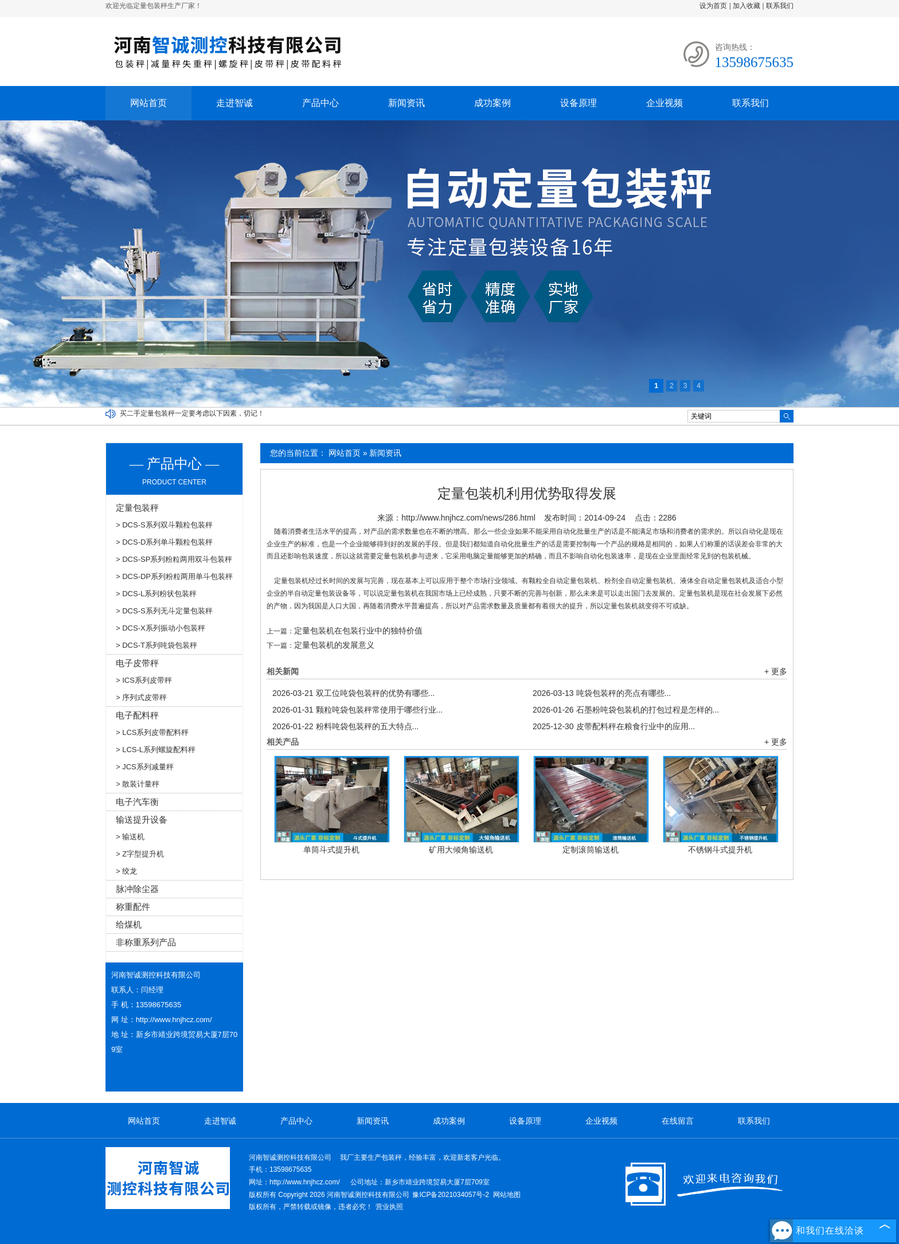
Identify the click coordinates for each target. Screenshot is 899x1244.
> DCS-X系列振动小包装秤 (160, 628)
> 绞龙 (126, 871)
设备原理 (578, 103)
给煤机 (129, 924)
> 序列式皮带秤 (141, 697)
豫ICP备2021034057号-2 (450, 1195)
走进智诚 (234, 103)
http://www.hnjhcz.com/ (174, 1019)
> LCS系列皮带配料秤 (152, 732)
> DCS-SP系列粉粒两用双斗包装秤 (174, 559)
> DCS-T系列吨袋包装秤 (156, 645)
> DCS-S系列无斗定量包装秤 (164, 611)
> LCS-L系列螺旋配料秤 (156, 749)
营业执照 (389, 1207)
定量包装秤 (137, 508)
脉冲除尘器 (137, 889)
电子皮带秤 (137, 663)
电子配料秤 (137, 715)
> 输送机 (130, 836)
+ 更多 (775, 671)
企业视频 (664, 103)
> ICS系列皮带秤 (144, 680)
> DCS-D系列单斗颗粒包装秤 (164, 542)
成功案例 (492, 103)
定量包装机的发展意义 (334, 645)
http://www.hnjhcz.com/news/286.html (468, 517)
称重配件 (133, 907)
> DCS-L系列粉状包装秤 (156, 593)
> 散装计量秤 (137, 784)
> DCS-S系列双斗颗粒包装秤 (164, 525)
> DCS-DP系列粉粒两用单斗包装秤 (174, 576)
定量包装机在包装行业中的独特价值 (358, 630)
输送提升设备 (141, 819)
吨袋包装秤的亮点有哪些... (602, 693)
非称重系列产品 (146, 942)
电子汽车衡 (137, 802)
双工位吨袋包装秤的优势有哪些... (353, 693)
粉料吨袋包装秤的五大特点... (345, 726)
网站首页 (148, 103)
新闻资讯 (406, 103)
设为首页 (713, 6)
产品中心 (320, 103)
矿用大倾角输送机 (461, 849)
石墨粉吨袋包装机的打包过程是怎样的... (626, 709)
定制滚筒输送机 (590, 849)
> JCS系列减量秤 (145, 766)
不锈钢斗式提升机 (720, 849)
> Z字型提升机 (140, 854)
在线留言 (678, 1120)
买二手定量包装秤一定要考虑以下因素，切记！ (192, 413)
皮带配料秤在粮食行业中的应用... (614, 726)
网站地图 (507, 1195)
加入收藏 (746, 6)
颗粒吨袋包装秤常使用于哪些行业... (357, 709)
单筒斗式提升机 (331, 849)
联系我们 (780, 6)
